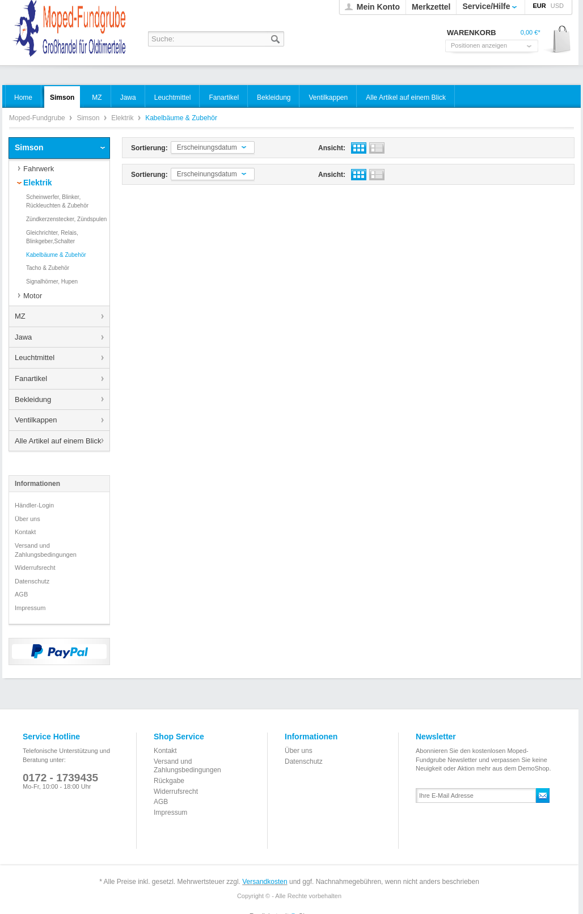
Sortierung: (149, 148)
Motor (32, 295)
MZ (20, 316)
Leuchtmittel (34, 357)
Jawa (23, 337)
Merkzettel (431, 6)
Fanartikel (31, 378)
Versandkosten (264, 882)
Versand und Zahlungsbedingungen (46, 550)
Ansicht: (331, 148)
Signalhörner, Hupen (52, 281)
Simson (89, 118)
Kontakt (25, 531)
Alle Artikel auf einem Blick (58, 441)
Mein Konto (378, 6)
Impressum (30, 607)
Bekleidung (33, 399)
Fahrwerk (38, 168)
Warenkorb (557, 40)
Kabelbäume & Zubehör (56, 255)
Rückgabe (169, 781)
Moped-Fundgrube (38, 118)
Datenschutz (32, 581)
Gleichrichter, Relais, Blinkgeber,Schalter (52, 237)
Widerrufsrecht (35, 567)
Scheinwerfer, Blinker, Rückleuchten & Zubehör (57, 201)
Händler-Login (34, 505)
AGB (21, 594)
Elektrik (123, 118)
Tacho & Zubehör (47, 268)
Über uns (27, 518)
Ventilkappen (36, 420)
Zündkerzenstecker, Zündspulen (66, 219)
